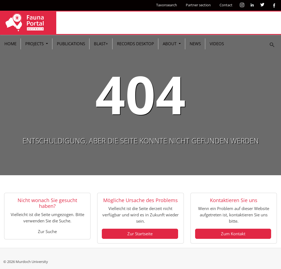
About (170, 43)
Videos (217, 43)
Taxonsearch (166, 4)
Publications (71, 43)
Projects (35, 43)
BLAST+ (101, 43)
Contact (226, 4)
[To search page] (272, 45)
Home (10, 43)
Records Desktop (135, 43)
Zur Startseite (140, 233)
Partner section (198, 4)
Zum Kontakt (233, 233)
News (195, 43)
